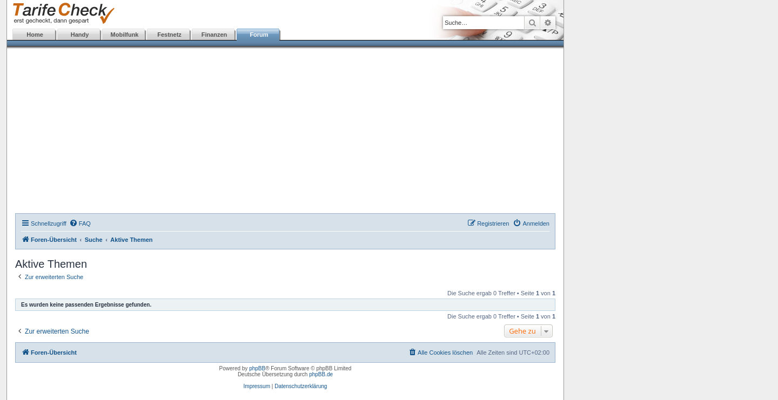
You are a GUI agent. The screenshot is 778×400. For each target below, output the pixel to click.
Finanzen (214, 34)
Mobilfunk (125, 34)
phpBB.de (321, 374)
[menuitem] (80, 223)
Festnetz (169, 34)
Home (34, 34)
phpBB (257, 368)
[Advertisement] (285, 132)
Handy (80, 34)
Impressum (257, 386)
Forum (259, 34)
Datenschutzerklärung (300, 386)
